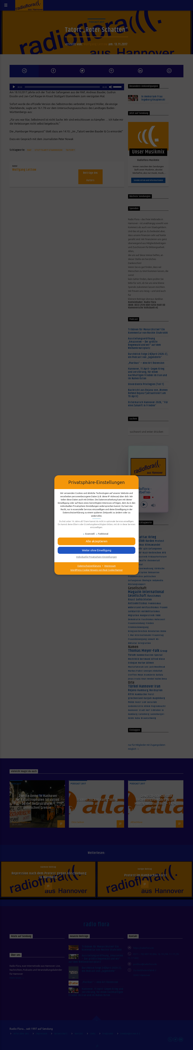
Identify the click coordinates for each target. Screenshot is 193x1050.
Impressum (110, 566)
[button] (96, 541)
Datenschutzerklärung (89, 566)
